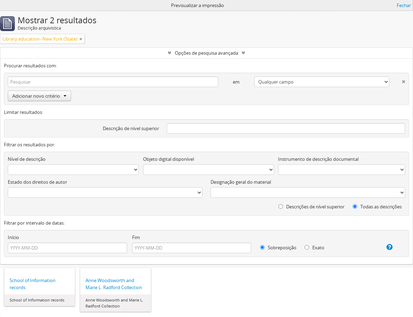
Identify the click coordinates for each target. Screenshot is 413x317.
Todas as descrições (377, 206)
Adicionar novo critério (39, 96)
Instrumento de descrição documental (318, 159)
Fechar (404, 5)
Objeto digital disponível (168, 159)
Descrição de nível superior (131, 128)
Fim (136, 237)
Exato (314, 247)
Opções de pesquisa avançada (206, 53)
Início (13, 237)
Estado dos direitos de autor (37, 182)
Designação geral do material (241, 182)
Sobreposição (278, 247)
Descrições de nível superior (311, 206)
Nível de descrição (27, 159)
